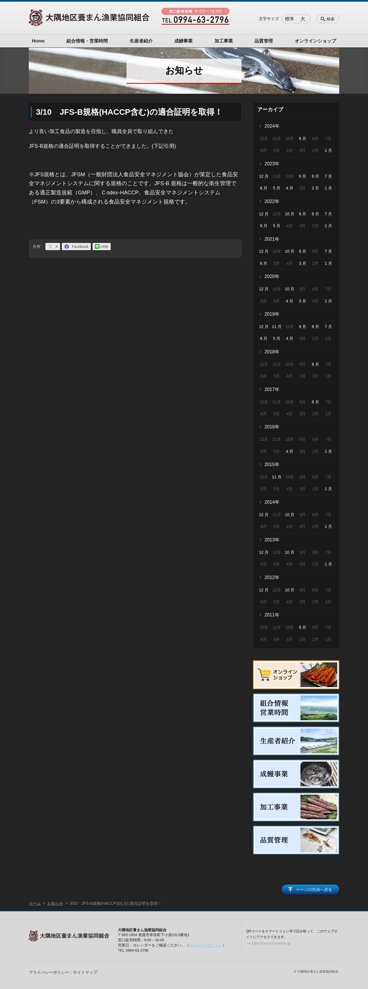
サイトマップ (85, 972)
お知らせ (55, 903)
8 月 (315, 176)
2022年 (271, 201)
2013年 (271, 539)
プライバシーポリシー (49, 972)
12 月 (264, 176)
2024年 (271, 126)
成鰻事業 (183, 41)
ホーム (35, 903)
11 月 (276, 326)
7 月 (328, 176)
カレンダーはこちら (206, 945)
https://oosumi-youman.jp (271, 943)
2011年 (271, 614)
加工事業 (223, 41)
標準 (289, 18)
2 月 (315, 188)
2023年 (271, 163)
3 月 (302, 263)
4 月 (290, 188)
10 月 (289, 214)
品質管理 (263, 41)
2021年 (271, 239)
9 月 (302, 138)
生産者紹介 (141, 41)
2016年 (271, 426)
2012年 (271, 577)
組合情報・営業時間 (87, 41)
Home (38, 41)
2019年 (271, 314)
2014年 (271, 502)
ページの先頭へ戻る (314, 889)
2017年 (271, 389)
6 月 (264, 188)
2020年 (271, 276)
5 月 (277, 188)
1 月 (328, 150)
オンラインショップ (315, 41)
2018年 (271, 351)
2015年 (271, 464)
